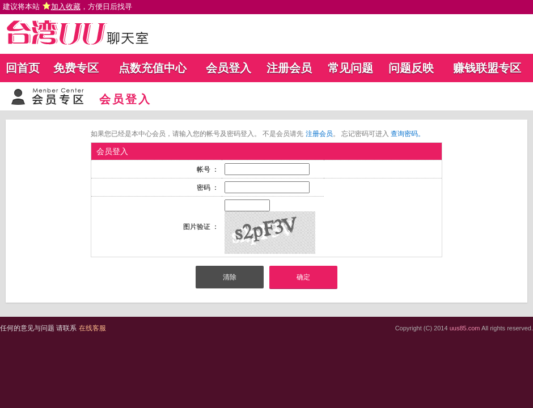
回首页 (23, 68)
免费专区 (76, 68)
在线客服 (92, 328)
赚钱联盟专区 (487, 68)
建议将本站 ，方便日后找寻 (67, 6)
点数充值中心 (153, 68)
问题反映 (411, 68)
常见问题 (350, 68)
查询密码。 (408, 134)
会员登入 (228, 68)
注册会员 (289, 68)
